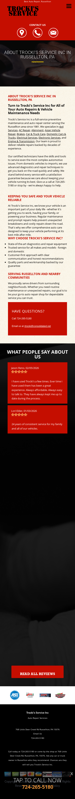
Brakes (21, 134)
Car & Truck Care (35, 134)
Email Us (37, 733)
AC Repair (24, 130)
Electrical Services (27, 137)
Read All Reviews (37, 674)
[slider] (19, 371)
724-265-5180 (24, 318)
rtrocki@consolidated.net (37, 326)
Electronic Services (49, 137)
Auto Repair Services (37, 718)
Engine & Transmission (21, 141)
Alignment (37, 130)
